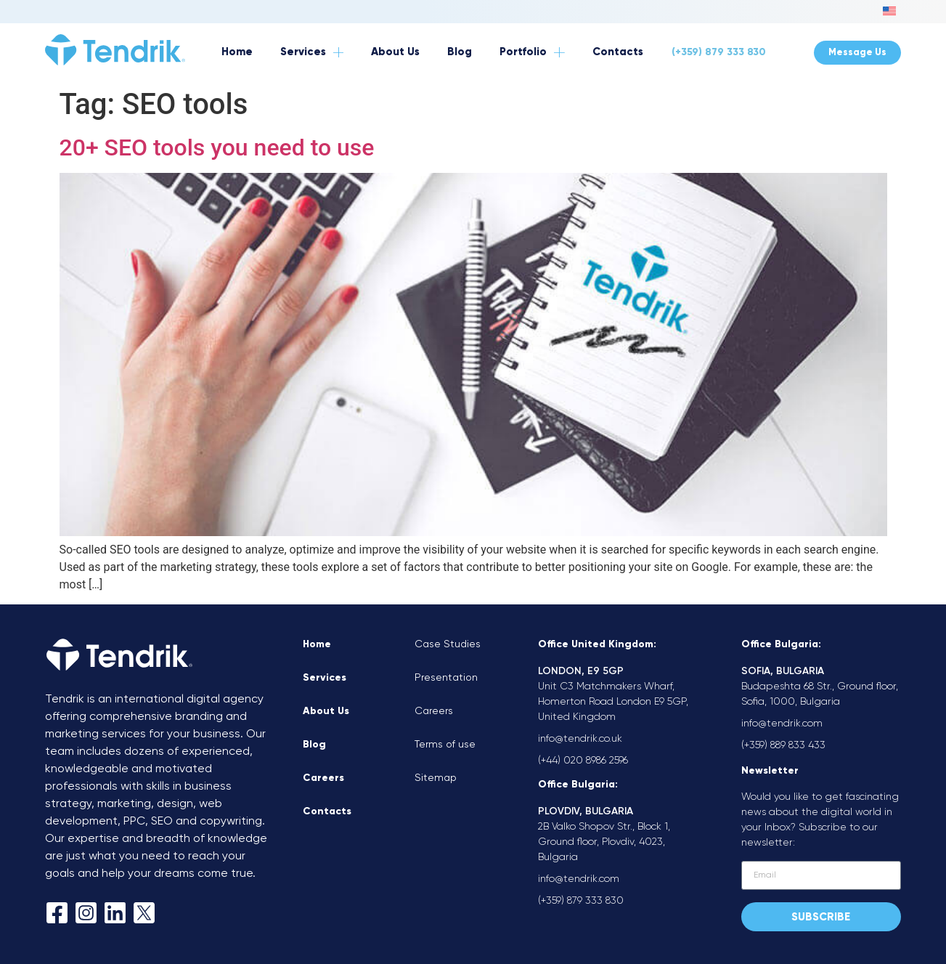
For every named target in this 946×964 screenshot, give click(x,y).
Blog (314, 745)
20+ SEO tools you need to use (217, 147)
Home (317, 644)
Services (324, 678)
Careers (323, 778)
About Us (326, 711)
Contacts (327, 811)
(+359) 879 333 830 (719, 52)
